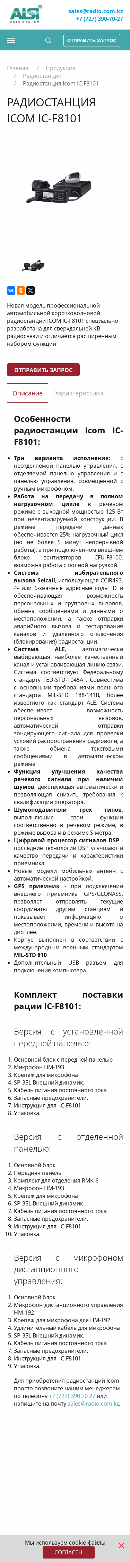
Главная (17, 68)
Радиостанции (42, 76)
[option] (60, 186)
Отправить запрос (43, 370)
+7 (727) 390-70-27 (99, 19)
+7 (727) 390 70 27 (72, 1396)
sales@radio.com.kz (95, 11)
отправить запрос (91, 40)
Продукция (61, 68)
